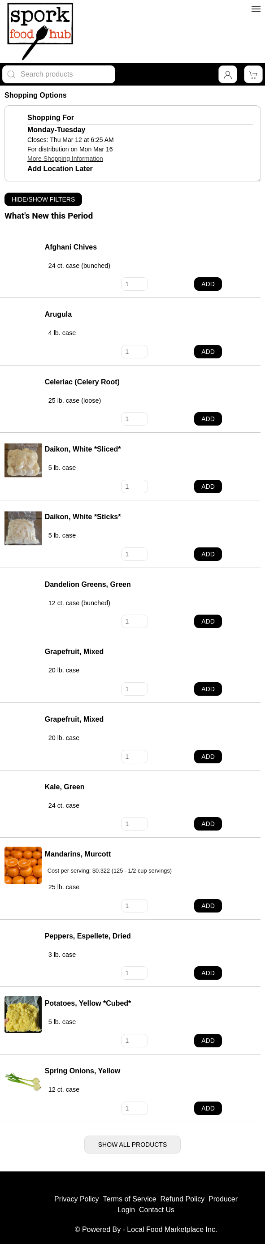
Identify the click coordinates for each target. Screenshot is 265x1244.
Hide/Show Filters (43, 199)
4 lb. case (62, 332)
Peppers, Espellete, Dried (88, 936)
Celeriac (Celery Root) (82, 382)
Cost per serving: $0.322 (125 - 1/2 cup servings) (110, 871)
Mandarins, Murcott (78, 854)
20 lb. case (64, 670)
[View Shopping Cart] (253, 74)
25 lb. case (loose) (74, 400)
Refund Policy (182, 1199)
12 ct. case (64, 1089)
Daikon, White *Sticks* (83, 517)
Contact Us (156, 1210)
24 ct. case (64, 805)
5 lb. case (62, 467)
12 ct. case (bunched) (79, 603)
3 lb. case (62, 954)
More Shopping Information (65, 158)
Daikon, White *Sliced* (83, 449)
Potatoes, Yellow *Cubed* (88, 1003)
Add (208, 284)
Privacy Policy (76, 1199)
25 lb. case (64, 887)
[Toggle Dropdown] (227, 74)
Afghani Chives (71, 247)
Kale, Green (65, 787)
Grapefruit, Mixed (74, 651)
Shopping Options (35, 95)
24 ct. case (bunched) (79, 265)
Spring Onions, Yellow (83, 1071)
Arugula (58, 314)
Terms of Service (129, 1199)
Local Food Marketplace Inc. (172, 1229)
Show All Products (132, 1144)
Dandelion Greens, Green (88, 584)
